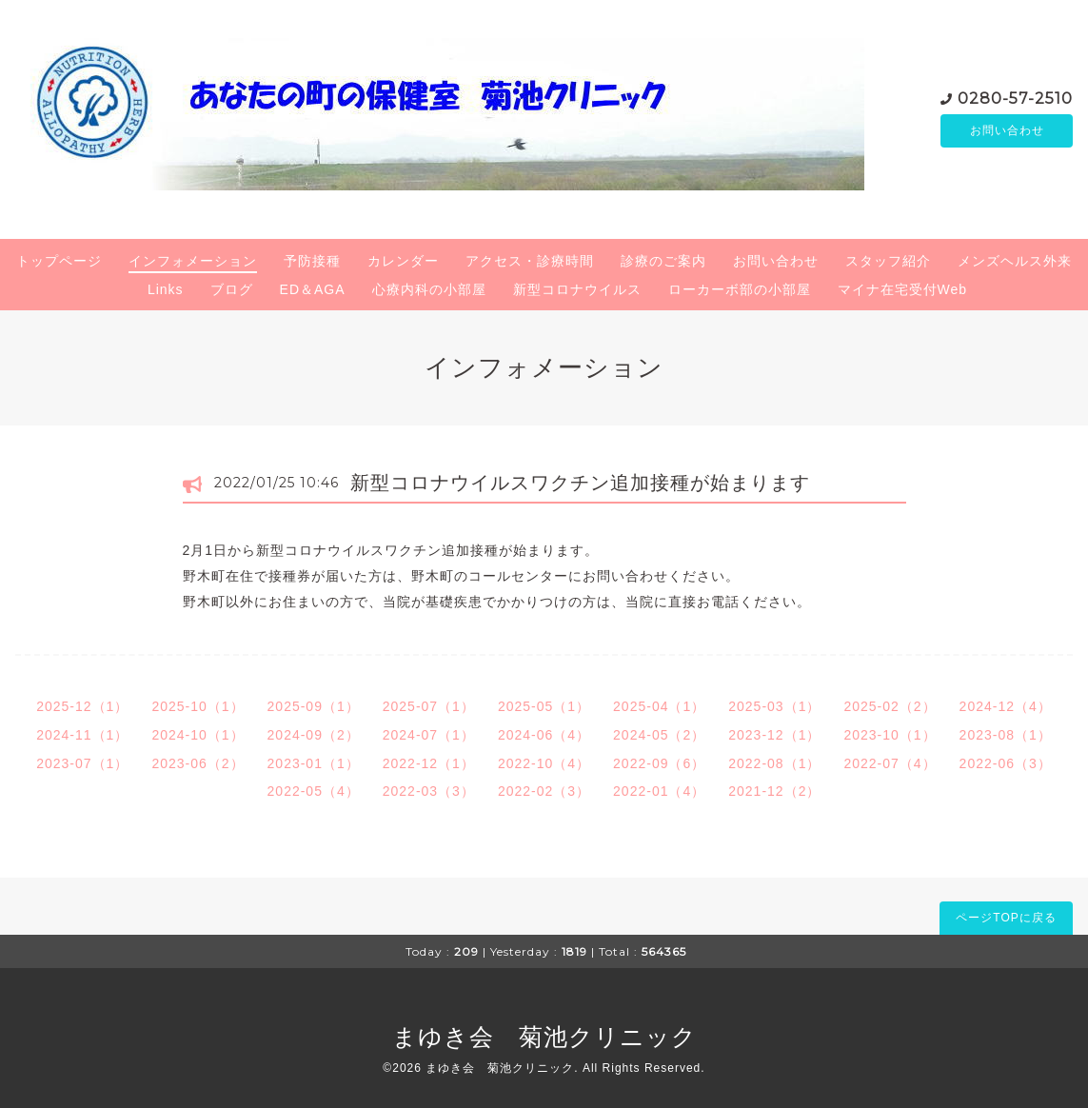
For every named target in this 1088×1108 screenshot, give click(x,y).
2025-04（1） (659, 706)
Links (166, 289)
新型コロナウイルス (577, 289)
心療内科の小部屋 (429, 289)
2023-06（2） (197, 763)
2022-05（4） (313, 791)
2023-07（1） (82, 763)
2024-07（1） (429, 734)
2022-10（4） (544, 763)
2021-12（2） (774, 791)
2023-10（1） (889, 734)
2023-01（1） (313, 763)
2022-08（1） (774, 763)
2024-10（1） (197, 734)
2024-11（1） (82, 734)
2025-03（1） (774, 706)
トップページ (59, 260)
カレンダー (403, 260)
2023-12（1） (774, 734)
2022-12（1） (429, 763)
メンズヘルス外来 (1015, 260)
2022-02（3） (544, 791)
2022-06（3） (1005, 763)
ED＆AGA (313, 289)
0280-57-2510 (1015, 97)
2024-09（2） (313, 734)
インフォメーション (193, 260)
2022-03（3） (429, 791)
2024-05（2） (659, 734)
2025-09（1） (313, 706)
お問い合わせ (1007, 130)
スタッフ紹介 (888, 260)
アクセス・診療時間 (529, 260)
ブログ (231, 289)
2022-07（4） (889, 763)
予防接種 (312, 260)
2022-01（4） (659, 791)
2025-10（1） (197, 706)
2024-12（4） (1005, 706)
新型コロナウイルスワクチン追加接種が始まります (580, 482)
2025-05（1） (544, 706)
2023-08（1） (1005, 734)
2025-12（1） (82, 706)
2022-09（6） (659, 763)
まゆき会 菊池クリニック (544, 1036)
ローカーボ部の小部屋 (739, 289)
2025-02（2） (889, 706)
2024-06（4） (544, 734)
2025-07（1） (429, 706)
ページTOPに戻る (1006, 917)
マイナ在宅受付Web (903, 289)
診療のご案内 (663, 260)
